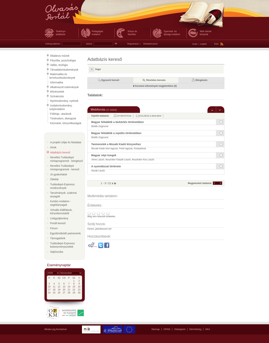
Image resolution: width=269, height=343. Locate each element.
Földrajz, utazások (60, 113)
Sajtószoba (56, 251)
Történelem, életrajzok (63, 118)
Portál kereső (57, 223)
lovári (194, 44)
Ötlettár (54, 179)
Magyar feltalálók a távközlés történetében (117, 122)
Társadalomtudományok (64, 69)
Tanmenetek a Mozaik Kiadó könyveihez (116, 144)
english (203, 44)
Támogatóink (57, 238)
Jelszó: (89, 44)
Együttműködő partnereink (65, 233)
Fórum (54, 228)
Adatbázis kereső (60, 152)
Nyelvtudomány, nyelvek (64, 100)
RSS (218, 44)
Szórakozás (57, 96)
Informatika (56, 82)
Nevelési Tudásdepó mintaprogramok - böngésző (66, 159)
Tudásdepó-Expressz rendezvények (62, 186)
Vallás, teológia (59, 64)
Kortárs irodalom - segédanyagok (60, 203)
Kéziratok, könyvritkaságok (65, 123)
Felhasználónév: (52, 44)
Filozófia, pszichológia (63, 60)
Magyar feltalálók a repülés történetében (116, 133)
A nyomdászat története (106, 166)
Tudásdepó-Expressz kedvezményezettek (62, 245)
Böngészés (201, 80)
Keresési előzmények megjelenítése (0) (156, 86)
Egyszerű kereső (110, 80)
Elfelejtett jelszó (150, 44)
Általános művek (59, 55)
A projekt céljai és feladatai (65, 142)
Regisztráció (133, 44)
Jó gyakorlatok (58, 174)
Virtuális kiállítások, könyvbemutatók (61, 211)
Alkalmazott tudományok (64, 87)
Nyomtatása (124, 116)
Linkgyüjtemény (59, 218)
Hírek (53, 147)
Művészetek (57, 91)
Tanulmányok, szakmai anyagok (63, 194)
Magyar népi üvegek (103, 155)
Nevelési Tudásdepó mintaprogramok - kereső (64, 167)
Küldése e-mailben (150, 116)
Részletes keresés (155, 80)
